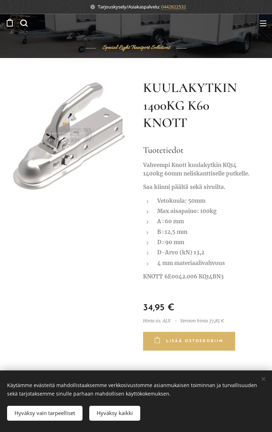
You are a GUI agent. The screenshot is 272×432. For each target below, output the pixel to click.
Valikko (263, 23)
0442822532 (173, 7)
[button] (24, 23)
